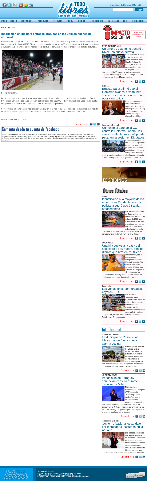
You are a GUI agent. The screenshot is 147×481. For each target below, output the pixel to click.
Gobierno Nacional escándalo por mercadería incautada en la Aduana (122, 427)
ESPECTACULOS (96, 21)
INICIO (4, 21)
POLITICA (69, 21)
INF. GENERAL (113, 21)
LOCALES (13, 21)
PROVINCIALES (27, 21)
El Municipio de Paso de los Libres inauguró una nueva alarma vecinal (120, 340)
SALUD (125, 21)
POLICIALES (57, 21)
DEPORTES (81, 21)
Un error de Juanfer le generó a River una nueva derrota (122, 50)
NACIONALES (43, 21)
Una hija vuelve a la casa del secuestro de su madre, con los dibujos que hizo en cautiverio (122, 249)
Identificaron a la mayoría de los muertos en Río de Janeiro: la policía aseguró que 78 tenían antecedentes (123, 203)
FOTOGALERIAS (138, 21)
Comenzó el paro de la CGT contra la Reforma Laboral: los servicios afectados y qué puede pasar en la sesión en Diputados (123, 132)
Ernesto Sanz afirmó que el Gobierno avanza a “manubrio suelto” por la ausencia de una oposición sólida (122, 93)
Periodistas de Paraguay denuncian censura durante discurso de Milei (120, 381)
